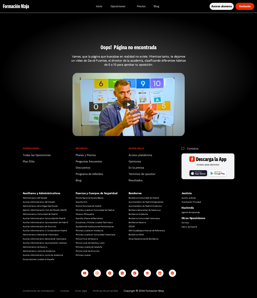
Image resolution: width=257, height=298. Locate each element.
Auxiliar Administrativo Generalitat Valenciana (44, 238)
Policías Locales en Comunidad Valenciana (95, 234)
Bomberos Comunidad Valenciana (144, 218)
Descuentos (83, 167)
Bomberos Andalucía (138, 214)
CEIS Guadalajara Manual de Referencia (147, 230)
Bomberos (135, 193)
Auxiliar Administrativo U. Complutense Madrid (45, 230)
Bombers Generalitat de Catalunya (145, 210)
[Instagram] (97, 273)
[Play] (129, 104)
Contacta (192, 148)
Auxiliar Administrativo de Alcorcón (39, 226)
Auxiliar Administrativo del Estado (39, 202)
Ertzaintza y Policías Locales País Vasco (94, 222)
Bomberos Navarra (137, 222)
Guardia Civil (81, 202)
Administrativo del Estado (35, 197)
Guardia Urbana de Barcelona (89, 218)
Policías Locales (83, 255)
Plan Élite (29, 161)
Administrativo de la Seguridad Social (40, 206)
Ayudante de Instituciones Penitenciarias (95, 226)
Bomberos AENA (136, 234)
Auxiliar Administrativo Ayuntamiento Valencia (45, 243)
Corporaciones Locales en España (38, 259)
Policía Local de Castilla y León (90, 243)
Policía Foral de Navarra (87, 238)
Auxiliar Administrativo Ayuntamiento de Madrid (45, 222)
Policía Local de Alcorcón (87, 251)
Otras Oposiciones (193, 218)
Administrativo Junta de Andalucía (39, 251)
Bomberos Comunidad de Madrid (144, 197)
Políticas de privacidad (105, 290)
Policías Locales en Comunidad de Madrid (95, 210)
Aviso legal (81, 290)
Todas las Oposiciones (37, 155)
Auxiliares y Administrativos (42, 193)
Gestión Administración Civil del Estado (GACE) (45, 210)
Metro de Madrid (189, 226)
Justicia (187, 193)
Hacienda (188, 208)
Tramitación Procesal (191, 202)
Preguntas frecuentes (89, 161)
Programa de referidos (89, 174)
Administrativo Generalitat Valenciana (41, 234)
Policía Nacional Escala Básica (89, 197)
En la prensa (136, 167)
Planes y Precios (86, 155)
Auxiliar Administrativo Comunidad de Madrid (44, 218)
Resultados (136, 180)
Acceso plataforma (140, 155)
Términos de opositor (142, 174)
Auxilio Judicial (189, 197)
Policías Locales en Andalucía (89, 230)
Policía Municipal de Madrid (88, 206)
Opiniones (135, 161)
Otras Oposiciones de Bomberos (144, 238)
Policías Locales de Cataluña (89, 247)
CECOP (132, 226)
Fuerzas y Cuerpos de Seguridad (96, 193)
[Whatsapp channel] (172, 273)
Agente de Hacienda (191, 212)
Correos (185, 222)
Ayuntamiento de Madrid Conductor (145, 206)
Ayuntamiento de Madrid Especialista (146, 202)
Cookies (64, 290)
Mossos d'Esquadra (85, 214)
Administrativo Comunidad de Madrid (40, 214)
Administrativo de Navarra (35, 247)
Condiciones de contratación (39, 290)
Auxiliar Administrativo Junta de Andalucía (43, 255)
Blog (78, 180)
